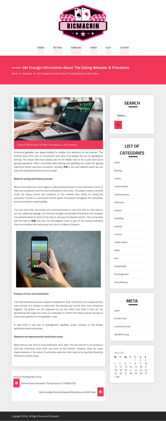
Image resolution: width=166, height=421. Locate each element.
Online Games (121, 242)
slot (108, 47)
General (118, 226)
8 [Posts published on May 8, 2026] (135, 363)
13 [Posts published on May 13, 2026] (126, 367)
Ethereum (119, 202)
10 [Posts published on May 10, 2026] (146, 363)
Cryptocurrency (121, 194)
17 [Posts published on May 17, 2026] (146, 367)
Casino (40, 47)
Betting (57, 47)
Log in (117, 310)
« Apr (117, 376)
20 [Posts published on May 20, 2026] (126, 370)
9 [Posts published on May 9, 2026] (140, 363)
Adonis (23, 144)
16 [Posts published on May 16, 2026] (141, 367)
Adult (117, 162)
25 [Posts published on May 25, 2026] (115, 373)
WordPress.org (121, 334)
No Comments (70, 144)
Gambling (76, 47)
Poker (93, 47)
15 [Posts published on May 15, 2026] (136, 367)
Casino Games (121, 186)
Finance (118, 210)
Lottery (124, 47)
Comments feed (122, 326)
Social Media (120, 266)
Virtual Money (121, 282)
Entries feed (120, 318)
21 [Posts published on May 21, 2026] (131, 370)
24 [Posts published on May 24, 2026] (146, 370)
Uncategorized (121, 274)
